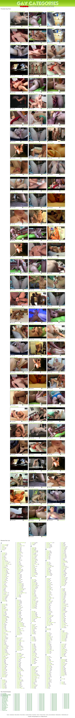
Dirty (17, 614)
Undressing (63, 637)
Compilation (19, 570)
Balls (3, 612)
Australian (4, 601)
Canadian (3, 681)
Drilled (18, 631)
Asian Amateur (4, 592)
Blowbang (4, 651)
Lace (32, 644)
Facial (18, 656)
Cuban (18, 580)
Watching (63, 660)
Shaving (47, 675)
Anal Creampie (5, 569)
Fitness (18, 673)
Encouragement (20, 640)
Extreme (18, 650)
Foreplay (18, 683)
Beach (3, 625)
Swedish (62, 581)
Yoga (62, 682)
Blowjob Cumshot (5, 654)
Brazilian (3, 666)
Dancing (18, 602)
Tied (62, 609)
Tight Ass (63, 611)
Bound (3, 663)
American (3, 565)
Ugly (62, 630)
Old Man (48, 565)
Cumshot (18, 591)
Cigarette (18, 551)
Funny (32, 543)
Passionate (48, 584)
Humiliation (33, 604)
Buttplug (3, 676)
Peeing (47, 585)
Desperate (19, 610)
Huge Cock (33, 601)
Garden (32, 552)
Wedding (63, 664)
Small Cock (63, 546)
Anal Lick (3, 575)
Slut (62, 545)
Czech (18, 596)
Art (2, 589)
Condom (18, 571)
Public (47, 621)
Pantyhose (48, 582)
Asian (3, 591)
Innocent (33, 613)
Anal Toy (3, 579)
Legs (32, 651)
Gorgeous (33, 566)
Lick (32, 652)
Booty (3, 660)
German (33, 556)
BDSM (3, 624)
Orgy (47, 571)
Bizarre (3, 643)
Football (18, 681)
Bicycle (3, 635)
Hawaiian (33, 588)
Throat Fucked (64, 606)
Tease (62, 595)
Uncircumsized (64, 633)
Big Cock (3, 637)
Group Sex (33, 574)
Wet (62, 666)
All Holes (3, 560)
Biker (3, 639)
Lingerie (33, 655)
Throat (62, 605)
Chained (18, 544)
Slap (47, 688)
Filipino (18, 667)
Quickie (47, 629)
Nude (47, 556)
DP (17, 627)
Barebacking (4, 617)
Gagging (33, 548)
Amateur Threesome (6, 564)
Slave (62, 542)
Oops (47, 568)
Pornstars (34, 714)
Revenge (48, 641)
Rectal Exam (48, 636)
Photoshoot (48, 594)
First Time (19, 669)
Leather (32, 650)
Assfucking (4, 595)
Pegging (48, 586)
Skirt (47, 687)
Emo (17, 639)
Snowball (63, 548)
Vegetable (63, 649)
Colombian (19, 567)
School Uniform (49, 661)
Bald (3, 608)
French (18, 687)
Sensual (47, 670)
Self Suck (48, 669)
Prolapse (48, 619)
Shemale (48, 676)
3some (3, 547)
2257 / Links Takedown (50, 714)
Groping (33, 571)
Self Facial (48, 666)
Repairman (48, 638)
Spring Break (63, 562)
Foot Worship (19, 680)
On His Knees (49, 566)
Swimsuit (63, 583)
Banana (3, 613)
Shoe (47, 677)
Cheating (18, 546)
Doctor (18, 617)
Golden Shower (34, 564)
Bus (2, 671)
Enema (18, 641)
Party (47, 583)
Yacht (62, 681)
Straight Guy (63, 567)
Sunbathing (63, 579)
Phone (47, 593)
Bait (2, 606)
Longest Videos (29, 714)
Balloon (3, 611)
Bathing (3, 621)
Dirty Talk (18, 615)
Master (32, 672)
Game (32, 549)
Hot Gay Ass (4, 704)
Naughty (48, 551)
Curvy (18, 594)
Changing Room (20, 545)
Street (62, 570)
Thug (62, 607)
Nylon (47, 559)
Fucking (33, 542)
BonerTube (63, 26)
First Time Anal (19, 670)
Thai (62, 598)
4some (3, 548)
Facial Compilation (20, 657)
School (47, 660)
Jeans (32, 627)
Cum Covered (19, 583)
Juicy (32, 632)
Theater (62, 600)
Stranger (63, 568)
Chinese (18, 547)
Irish (32, 620)
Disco (18, 616)
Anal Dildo (4, 570)
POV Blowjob (48, 616)
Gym (32, 575)
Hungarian (33, 606)
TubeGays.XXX (5, 697)
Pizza (47, 604)
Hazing (32, 590)
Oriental (47, 572)
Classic (18, 554)
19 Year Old (4, 545)
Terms (38, 714)
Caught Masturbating (21, 542)
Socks (62, 550)
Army (3, 588)
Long (32, 659)
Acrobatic (3, 552)
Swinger (62, 584)
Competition (19, 569)
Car (2, 683)
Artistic (3, 590)
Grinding (33, 570)
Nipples (47, 554)
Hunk (32, 607)
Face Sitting (19, 655)
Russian (47, 653)
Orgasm (47, 570)
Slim (62, 543)
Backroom (4, 604)
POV (47, 614)
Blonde (3, 650)
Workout (62, 672)
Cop (17, 573)
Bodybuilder (4, 657)
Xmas (62, 678)
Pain (47, 579)
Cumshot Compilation (21, 592)
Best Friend (4, 634)
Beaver (3, 628)
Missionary (33, 685)
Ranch (47, 632)
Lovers (32, 662)
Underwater (63, 635)
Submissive (63, 577)
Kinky (32, 637)
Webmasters (58, 714)
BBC (3, 623)
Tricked (62, 624)
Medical (32, 678)
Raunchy (48, 633)
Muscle (47, 545)
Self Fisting (48, 667)
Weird (62, 665)
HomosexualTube (43, 26)
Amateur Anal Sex (5, 562)
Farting (18, 660)
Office (47, 563)
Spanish (62, 554)
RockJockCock (25, 26)
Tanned (62, 592)
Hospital (33, 598)
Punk (47, 625)
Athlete (3, 598)
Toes (62, 613)
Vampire (62, 647)
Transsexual (63, 623)
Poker (47, 606)
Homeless (33, 596)
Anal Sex (3, 578)
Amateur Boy (4, 710)
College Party (19, 566)
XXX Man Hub (5, 695)
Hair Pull (33, 579)
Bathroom (4, 622)
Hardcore (33, 587)
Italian (32, 621)
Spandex (63, 553)
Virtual (62, 655)
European (18, 646)
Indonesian (33, 612)
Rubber (47, 651)
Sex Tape (48, 672)
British (3, 667)
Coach (18, 563)
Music (47, 547)
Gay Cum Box (4, 700)
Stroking (62, 573)
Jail (32, 625)
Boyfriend (3, 664)
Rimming (48, 646)
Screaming (48, 663)
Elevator (18, 638)
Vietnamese (63, 652)
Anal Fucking (4, 573)
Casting (3, 687)
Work (62, 671)
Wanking (63, 659)
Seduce (47, 665)
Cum (17, 582)
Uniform (62, 638)
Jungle (32, 633)
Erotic (18, 644)
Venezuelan (63, 650)
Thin (62, 602)
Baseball (3, 618)
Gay (32, 553)
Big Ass (3, 636)
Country (18, 576)
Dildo (18, 613)
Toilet (62, 614)
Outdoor (47, 573)
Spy (62, 563)
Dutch (18, 634)
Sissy (47, 683)
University (63, 639)
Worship (62, 673)
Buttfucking (4, 674)
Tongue (62, 616)
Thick (62, 601)
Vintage (62, 653)
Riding (47, 644)
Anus (3, 584)
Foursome (19, 686)
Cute (17, 595)
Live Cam (33, 656)
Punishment (48, 624)
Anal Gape (4, 574)
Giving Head (33, 560)
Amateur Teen (4, 563)
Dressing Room (20, 630)
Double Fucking (20, 625)
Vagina (62, 646)
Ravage (47, 634)
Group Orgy (33, 573)
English (18, 643)
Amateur (3, 561)
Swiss (62, 585)
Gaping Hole (33, 551)
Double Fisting (19, 624)
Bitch (3, 641)
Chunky (18, 550)
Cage (3, 679)
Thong (62, 603)
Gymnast (33, 576)
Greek (32, 569)
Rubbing (48, 652)
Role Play (48, 647)
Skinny (47, 686)
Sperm (62, 558)
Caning (3, 682)
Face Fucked (19, 654)
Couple (18, 577)
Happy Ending (34, 585)
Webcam (63, 663)
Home (32, 595)
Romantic (48, 648)
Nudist (47, 558)
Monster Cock (49, 542)
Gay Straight (33, 554)
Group (32, 572)
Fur (32, 544)
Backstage (4, 605)
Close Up (18, 560)
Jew (32, 629)
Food (18, 678)
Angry (3, 581)
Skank (47, 685)
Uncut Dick (63, 634)
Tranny (62, 622)
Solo (62, 552)
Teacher (62, 594)
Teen (62, 596)
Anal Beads (4, 568)
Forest (18, 685)
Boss (3, 661)
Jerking (32, 628)
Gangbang (33, 550)
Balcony (3, 607)
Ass (2, 593)
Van (62, 648)
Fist (17, 672)
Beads (3, 626)
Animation (4, 582)
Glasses (33, 561)
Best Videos (17, 714)
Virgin (62, 654)
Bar (2, 615)
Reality (47, 635)
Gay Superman (5, 707)
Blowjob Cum (4, 653)
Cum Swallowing (20, 588)
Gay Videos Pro (5, 701)
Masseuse (33, 671)
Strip (62, 571)
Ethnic (18, 645)
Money (32, 688)
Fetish (18, 665)
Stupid (62, 576)
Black (3, 644)
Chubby (18, 549)
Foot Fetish (19, 679)
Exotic (18, 648)
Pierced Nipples (49, 597)
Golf (32, 565)
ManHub (26, 487)
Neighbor (48, 552)
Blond (3, 649)
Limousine (33, 654)
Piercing (47, 598)
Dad (17, 600)
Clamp (18, 553)
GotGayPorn (44, 42)
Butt (2, 673)
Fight (18, 666)
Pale (47, 581)
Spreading (63, 561)
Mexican (33, 680)
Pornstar (48, 611)
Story (62, 565)
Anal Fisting (4, 571)
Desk (18, 609)
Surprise (62, 580)
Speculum (63, 556)
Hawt (32, 589)
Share (47, 673)
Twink (62, 627)
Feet (17, 663)
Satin (47, 658)
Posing (47, 613)
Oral (47, 569)
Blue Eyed (4, 655)
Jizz (32, 630)
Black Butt (4, 645)
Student (62, 575)
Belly (3, 632)
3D (2, 546)
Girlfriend (33, 559)
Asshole (3, 596)
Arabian (3, 585)
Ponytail (47, 609)
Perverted (48, 592)
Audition (3, 600)
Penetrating (48, 587)
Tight (62, 610)
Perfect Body (48, 589)
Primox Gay (4, 703)
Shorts (47, 680)
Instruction (33, 615)
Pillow (47, 600)
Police (47, 607)
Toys (62, 620)
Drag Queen (19, 628)
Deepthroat (19, 607)
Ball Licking (4, 610)
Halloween (33, 582)
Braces (3, 665)
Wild (62, 669)
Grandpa (33, 568)
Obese (47, 562)
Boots (3, 659)
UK (61, 631)
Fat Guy (18, 662)
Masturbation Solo (35, 675)
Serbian (47, 671)
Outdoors (48, 574)
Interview (33, 618)
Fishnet (18, 671)
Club (17, 562)
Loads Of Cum (34, 657)
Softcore (62, 551)
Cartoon (3, 685)
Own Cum (48, 575)
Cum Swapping (20, 589)
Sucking (62, 578)
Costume (18, 574)
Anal (3, 567)
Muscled (48, 546)
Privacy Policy (42, 714)
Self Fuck (48, 668)
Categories (12, 714)
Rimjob (47, 645)
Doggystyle (19, 618)
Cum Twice (19, 590)
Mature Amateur (34, 677)
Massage (33, 670)
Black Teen (4, 647)
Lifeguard (33, 653)
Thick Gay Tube (5, 696)
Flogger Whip (19, 675)
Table (62, 588)
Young (62, 683)
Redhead (48, 637)
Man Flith (4, 709)
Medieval (33, 679)
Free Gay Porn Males (6, 694)
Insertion (33, 614)
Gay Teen (33, 555)
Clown (18, 561)
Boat (3, 656)
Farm (18, 659)
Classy (18, 556)
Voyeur (62, 656)
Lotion (32, 661)
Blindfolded (4, 648)
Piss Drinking (48, 601)
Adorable (3, 553)
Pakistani (48, 580)
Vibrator (62, 651)
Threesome (63, 604)
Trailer (62, 621)
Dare (18, 604)
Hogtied (32, 593)
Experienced (19, 649)
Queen (47, 628)
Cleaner (18, 558)
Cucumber (19, 581)
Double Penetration (20, 626)
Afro (2, 555)
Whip (62, 667)
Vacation (63, 644)
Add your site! (17, 693)
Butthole (3, 675)
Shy (47, 682)
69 (2, 549)
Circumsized (19, 552)
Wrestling (63, 674)
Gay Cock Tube (5, 705)
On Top (47, 567)
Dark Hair (18, 605)
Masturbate (33, 673)
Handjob (33, 584)
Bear (3, 627)
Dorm (18, 621)
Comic (18, 568)
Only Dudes (4, 708)
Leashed (33, 649)
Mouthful (48, 544)
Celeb (18, 543)
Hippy (32, 592)
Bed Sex (3, 629)
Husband (33, 608)
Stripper (62, 572)
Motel (47, 543)
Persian (47, 591)
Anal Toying (4, 580)
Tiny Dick (63, 612)
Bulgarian (3, 670)
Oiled (47, 564)
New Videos (22, 714)
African (3, 554)
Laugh (32, 648)
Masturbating (34, 674)
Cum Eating (19, 585)
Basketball (4, 620)
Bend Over (4, 633)
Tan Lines (63, 591)
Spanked (63, 555)
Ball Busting (4, 609)
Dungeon (18, 633)
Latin (32, 646)
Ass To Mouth (4, 594)
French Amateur (20, 688)
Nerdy (47, 553)
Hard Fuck (33, 586)
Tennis (62, 597)
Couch (18, 575)
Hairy (32, 581)
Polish (47, 608)
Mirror (32, 683)
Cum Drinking (19, 584)
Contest (18, 572)
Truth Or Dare (64, 625)
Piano (47, 595)
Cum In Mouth (19, 586)
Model (32, 687)
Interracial (33, 616)
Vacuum (62, 645)
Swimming (63, 582)
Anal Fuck (4, 572)
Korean (32, 640)
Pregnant (48, 617)
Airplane (3, 558)
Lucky (32, 663)
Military (32, 681)
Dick (17, 612)
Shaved (47, 674)
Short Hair (48, 679)
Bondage (3, 658)
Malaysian (33, 667)
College (18, 565)
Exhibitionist (19, 647)
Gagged (33, 547)
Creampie (18, 579)
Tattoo (62, 593)
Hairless (33, 580)
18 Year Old (4, 544)
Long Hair (33, 660)
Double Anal (19, 622)
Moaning (33, 686)
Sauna (47, 659)
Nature (47, 550)
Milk (32, 682)
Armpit (3, 587)
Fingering (18, 668)
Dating (18, 606)
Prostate (48, 620)
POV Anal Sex (49, 615)
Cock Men (4, 693)
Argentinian (4, 586)
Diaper (18, 611)
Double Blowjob (20, 623)
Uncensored (63, 632)
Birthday (3, 640)
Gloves (32, 563)
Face (18, 653)
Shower (47, 681)
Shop (47, 678)
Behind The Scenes (5, 631)
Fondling (18, 677)
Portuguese (48, 612)
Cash (3, 686)
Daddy (18, 601)
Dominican (19, 620)
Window (62, 670)
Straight (62, 566)
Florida (18, 676)
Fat (17, 661)
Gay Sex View (4, 698)
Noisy (47, 555)
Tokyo (62, 615)
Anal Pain (3, 577)
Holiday (32, 594)
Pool (47, 610)
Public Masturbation (50, 622)
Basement (4, 619)
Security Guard (49, 664)
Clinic (18, 559)
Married (32, 668)
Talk (62, 589)
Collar (18, 564)
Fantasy (18, 658)
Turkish (62, 626)
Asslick (3, 597)
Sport (62, 560)
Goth (32, 567)
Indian (32, 611)
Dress (18, 629)
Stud (62, 574)
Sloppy (62, 544)
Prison (47, 618)
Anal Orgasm (4, 576)
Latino (32, 647)
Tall (61, 590)
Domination (19, 619)
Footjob (18, 682)
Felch (18, 664)
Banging (3, 614)
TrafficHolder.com (64, 714)
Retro (47, 640)
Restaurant (48, 639)
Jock (32, 631)
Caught (3, 688)
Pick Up (47, 596)
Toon (62, 617)
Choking (18, 548)
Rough (47, 649)
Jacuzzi (32, 624)
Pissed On (48, 602)
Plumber (48, 605)
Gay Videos (4, 702)
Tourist (62, 619)
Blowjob (3, 652)
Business (3, 672)
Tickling (62, 608)
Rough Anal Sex (49, 650)
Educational (19, 637)
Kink (32, 636)
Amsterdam (4, 566)
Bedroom (3, 630)
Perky (47, 590)
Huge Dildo (33, 602)
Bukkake (3, 669)
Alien (3, 559)
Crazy (18, 578)
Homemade (33, 597)
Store (62, 564)
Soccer (62, 549)
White (62, 668)
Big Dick (3, 638)
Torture (62, 618)
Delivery (18, 608)
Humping (33, 605)
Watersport (63, 661)
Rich (47, 643)
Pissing (47, 603)
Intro (32, 619)
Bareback (3, 616)
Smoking (63, 547)
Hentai (32, 591)
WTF (62, 675)
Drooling (18, 632)
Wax (62, 662)
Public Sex (48, 623)
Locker (32, 658)
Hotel (32, 600)
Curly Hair (19, 593)
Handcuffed (33, 583)
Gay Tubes (4, 706)
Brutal (3, 668)
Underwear (63, 636)
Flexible (18, 674)
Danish (18, 603)
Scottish (47, 662)
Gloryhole (33, 562)
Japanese (33, 626)
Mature (32, 676)
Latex (32, 645)
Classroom (19, 555)
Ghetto (32, 558)
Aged (3, 556)
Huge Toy (33, 603)
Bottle (3, 662)
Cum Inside (19, 587)
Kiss (32, 638)
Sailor (47, 656)
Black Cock (4, 646)
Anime (3, 583)
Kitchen (32, 639)
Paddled (48, 578)
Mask (32, 669)
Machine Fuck (34, 666)
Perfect (47, 588)
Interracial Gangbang (35, 617)
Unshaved (63, 640)
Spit (62, 559)
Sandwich (48, 657)
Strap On (63, 569)
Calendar (3, 680)
